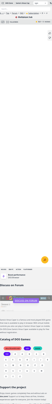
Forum (14, 13)
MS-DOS (3, 269)
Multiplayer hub (23, 17)
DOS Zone (9, 3)
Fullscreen (12, 22)
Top (7, 13)
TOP (7, 354)
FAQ (21, 13)
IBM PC (11, 269)
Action (18, 269)
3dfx (27, 348)
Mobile (37, 348)
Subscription (32, 13)
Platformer (27, 269)
